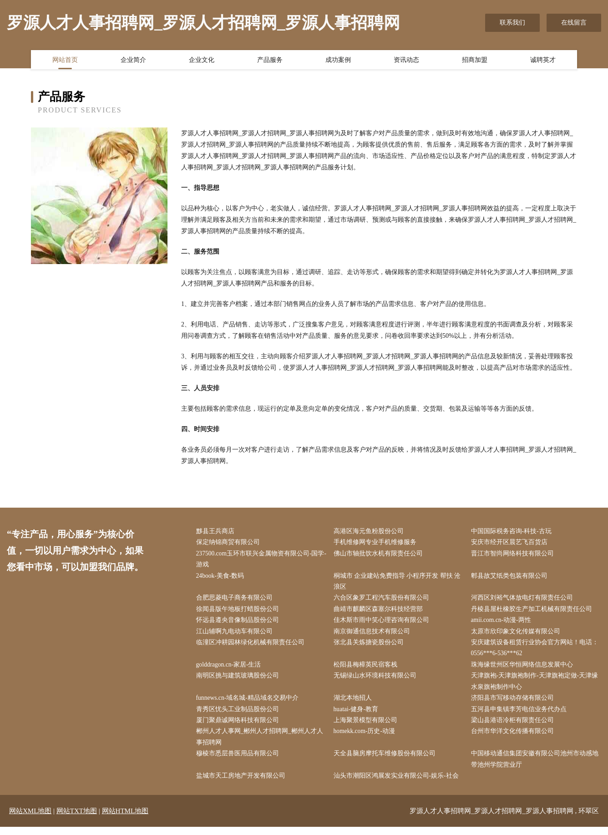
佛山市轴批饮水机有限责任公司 (380, 554)
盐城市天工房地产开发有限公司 (242, 783)
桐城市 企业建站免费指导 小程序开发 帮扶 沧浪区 (399, 583)
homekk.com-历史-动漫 (366, 737)
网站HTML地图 (125, 819)
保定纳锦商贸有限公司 (230, 543)
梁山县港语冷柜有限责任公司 (514, 726)
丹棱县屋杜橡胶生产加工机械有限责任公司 (533, 611)
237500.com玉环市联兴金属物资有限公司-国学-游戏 (259, 560)
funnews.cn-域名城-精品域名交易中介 (249, 703)
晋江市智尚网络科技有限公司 (514, 554)
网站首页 (65, 60)
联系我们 (512, 22)
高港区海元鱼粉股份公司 (370, 531)
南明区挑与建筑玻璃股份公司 (239, 680)
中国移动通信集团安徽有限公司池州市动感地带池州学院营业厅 (536, 767)
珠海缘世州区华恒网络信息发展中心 (524, 669)
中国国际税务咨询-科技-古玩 (513, 531)
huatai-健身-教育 (358, 715)
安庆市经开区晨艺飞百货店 (511, 543)
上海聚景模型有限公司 (367, 726)
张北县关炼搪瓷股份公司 (370, 646)
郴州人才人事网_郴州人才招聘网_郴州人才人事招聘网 (261, 743)
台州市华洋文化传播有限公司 (514, 737)
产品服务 (270, 60)
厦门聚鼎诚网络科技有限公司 (239, 726)
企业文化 (201, 60)
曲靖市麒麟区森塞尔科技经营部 (380, 611)
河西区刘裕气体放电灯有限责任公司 (524, 600)
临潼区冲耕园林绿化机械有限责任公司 (252, 646)
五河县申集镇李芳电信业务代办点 (520, 715)
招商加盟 (474, 60)
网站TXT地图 (76, 819)
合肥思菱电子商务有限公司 (236, 600)
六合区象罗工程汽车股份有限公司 (383, 600)
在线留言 (574, 22)
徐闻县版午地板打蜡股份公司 (239, 611)
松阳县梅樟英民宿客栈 (367, 669)
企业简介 (133, 60)
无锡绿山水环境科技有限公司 (376, 680)
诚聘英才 (543, 60)
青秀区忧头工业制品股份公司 (239, 715)
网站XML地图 (30, 819)
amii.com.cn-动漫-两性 (503, 623)
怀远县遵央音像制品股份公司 (239, 623)
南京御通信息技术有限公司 (373, 634)
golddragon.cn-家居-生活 (231, 669)
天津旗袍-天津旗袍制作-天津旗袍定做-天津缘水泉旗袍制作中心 (536, 686)
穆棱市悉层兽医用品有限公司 (239, 761)
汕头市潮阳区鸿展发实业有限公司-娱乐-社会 (398, 783)
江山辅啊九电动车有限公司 (236, 634)
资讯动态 (406, 60)
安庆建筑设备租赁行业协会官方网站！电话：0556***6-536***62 (536, 652)
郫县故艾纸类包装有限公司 (511, 577)
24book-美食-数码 (222, 577)
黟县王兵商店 (217, 531)
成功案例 (338, 60)
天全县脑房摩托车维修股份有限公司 (386, 761)
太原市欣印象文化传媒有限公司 (517, 634)
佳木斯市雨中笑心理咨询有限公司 (383, 623)
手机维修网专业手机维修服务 (376, 543)
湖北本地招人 (354, 703)
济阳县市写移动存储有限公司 (514, 703)
